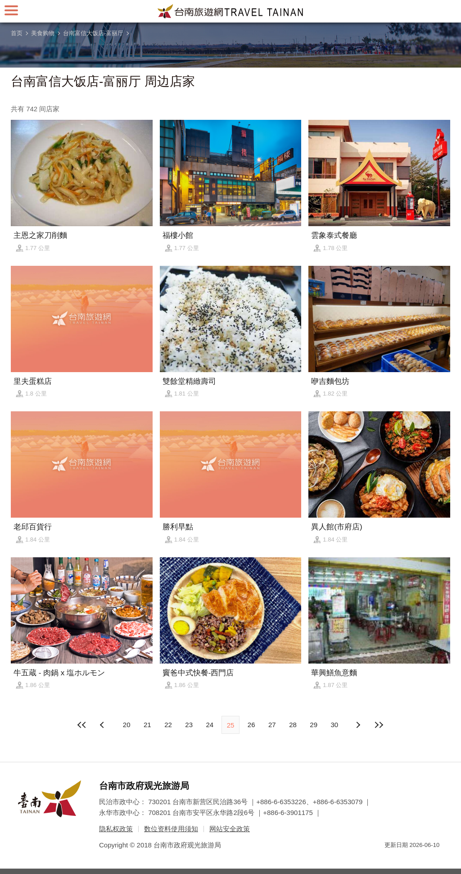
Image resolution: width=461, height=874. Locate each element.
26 (251, 724)
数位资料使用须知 (171, 829)
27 (272, 724)
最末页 (379, 725)
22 (168, 724)
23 (189, 724)
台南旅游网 (230, 11)
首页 (17, 33)
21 (147, 724)
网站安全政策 (229, 829)
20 (127, 724)
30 (335, 724)
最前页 (82, 725)
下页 (103, 725)
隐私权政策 (116, 829)
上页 (358, 725)
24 (209, 724)
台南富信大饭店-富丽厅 (93, 33)
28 (293, 724)
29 (313, 724)
